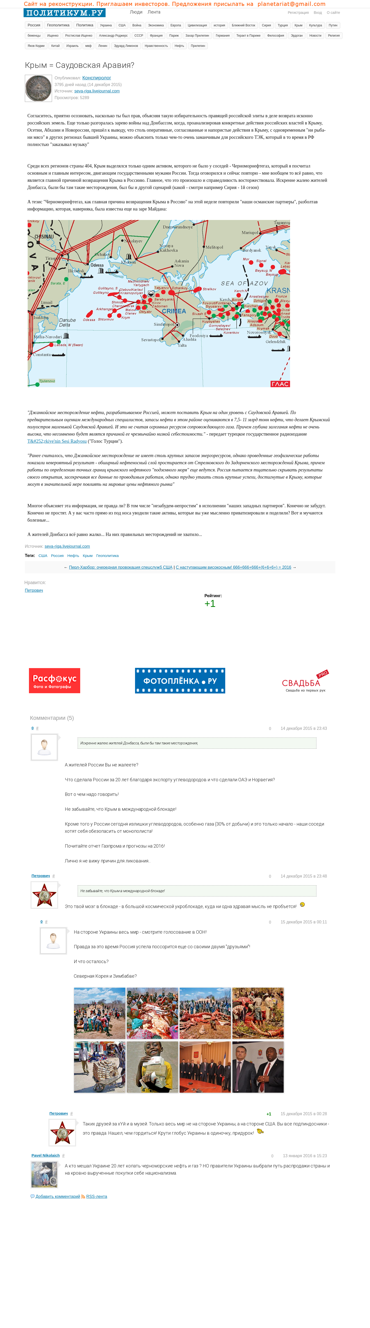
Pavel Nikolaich (46, 1155)
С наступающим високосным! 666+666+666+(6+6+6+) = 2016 (233, 567)
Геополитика (58, 25)
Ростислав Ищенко (78, 35)
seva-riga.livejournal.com (97, 91)
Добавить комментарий (58, 1196)
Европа (176, 25)
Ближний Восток (243, 25)
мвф (88, 46)
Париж (174, 35)
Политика (84, 25)
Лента (154, 12)
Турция (283, 25)
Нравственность (156, 46)
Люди (136, 12)
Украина (106, 25)
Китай (55, 46)
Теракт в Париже (249, 35)
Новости (315, 35)
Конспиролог (97, 77)
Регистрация (298, 12)
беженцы (34, 35)
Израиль (72, 46)
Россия (34, 25)
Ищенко (53, 35)
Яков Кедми (36, 46)
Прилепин (198, 46)
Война (136, 25)
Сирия (266, 25)
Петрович (34, 590)
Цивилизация (197, 25)
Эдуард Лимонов (126, 46)
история (219, 25)
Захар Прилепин (197, 35)
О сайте (333, 12)
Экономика (156, 25)
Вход (318, 12)
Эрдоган (297, 35)
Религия (334, 35)
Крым (299, 25)
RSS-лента (96, 1196)
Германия (223, 35)
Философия (275, 35)
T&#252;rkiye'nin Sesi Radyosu (57, 441)
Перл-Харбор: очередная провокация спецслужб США (120, 567)
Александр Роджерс (113, 35)
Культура (315, 25)
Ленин (102, 46)
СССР (139, 35)
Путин (333, 25)
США (122, 25)
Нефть (179, 46)
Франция (156, 35)
